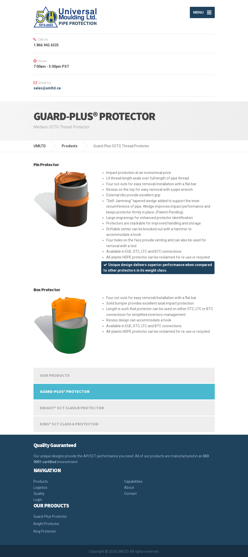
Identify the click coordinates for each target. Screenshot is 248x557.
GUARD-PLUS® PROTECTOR (65, 391)
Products (70, 146)
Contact (130, 494)
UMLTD (39, 146)
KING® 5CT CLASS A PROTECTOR (69, 423)
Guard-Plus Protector (50, 516)
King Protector (44, 531)
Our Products (54, 375)
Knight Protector (46, 524)
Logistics (40, 488)
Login (37, 500)
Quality (39, 494)
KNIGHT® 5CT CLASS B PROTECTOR (72, 407)
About (129, 488)
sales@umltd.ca (47, 88)
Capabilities (133, 481)
